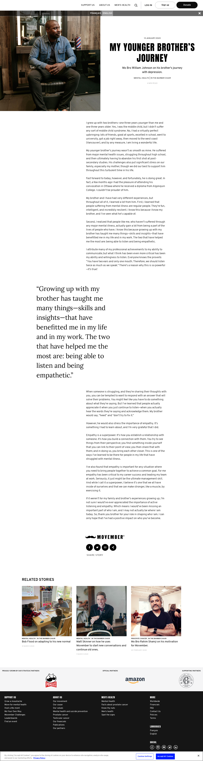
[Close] (198, 756)
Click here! (152, 747)
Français (95, 13)
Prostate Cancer (139, 638)
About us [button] (104, 5)
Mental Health (141, 78)
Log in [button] (148, 5)
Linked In (176, 747)
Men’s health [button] (122, 5)
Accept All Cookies (165, 756)
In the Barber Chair (161, 78)
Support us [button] (88, 5)
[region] (101, 756)
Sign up (165, 5)
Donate (187, 5)
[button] (137, 5)
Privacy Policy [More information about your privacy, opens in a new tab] (39, 758)
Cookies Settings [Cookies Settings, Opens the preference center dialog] (145, 756)
